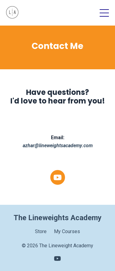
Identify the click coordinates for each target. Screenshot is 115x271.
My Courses (67, 231)
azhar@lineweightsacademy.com (58, 146)
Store (41, 231)
